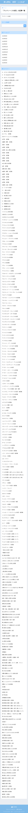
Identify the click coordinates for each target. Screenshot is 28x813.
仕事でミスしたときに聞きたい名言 (10, 579)
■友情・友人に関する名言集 (8, 150)
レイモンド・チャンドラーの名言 (10, 528)
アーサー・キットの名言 (8, 367)
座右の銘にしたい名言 (7, 668)
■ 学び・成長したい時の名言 (9, 107)
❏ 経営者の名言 (6, 209)
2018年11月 (5, 49)
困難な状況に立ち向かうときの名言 (10, 617)
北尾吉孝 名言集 (6, 606)
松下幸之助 (4, 695)
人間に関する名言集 (7, 571)
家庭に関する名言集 (7, 654)
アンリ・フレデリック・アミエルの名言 (11, 362)
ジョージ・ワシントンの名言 (9, 423)
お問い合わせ (19, 809)
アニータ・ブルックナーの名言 (9, 249)
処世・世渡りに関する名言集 (9, 598)
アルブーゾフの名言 (7, 295)
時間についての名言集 (7, 684)
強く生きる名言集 (6, 670)
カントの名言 (5, 410)
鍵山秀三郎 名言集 (7, 786)
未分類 (3, 687)
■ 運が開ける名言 (6, 128)
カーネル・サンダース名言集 (9, 413)
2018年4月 (4, 62)
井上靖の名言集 (5, 555)
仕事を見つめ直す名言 (7, 590)
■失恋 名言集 (5, 152)
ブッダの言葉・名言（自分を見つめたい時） (12, 477)
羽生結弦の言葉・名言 (7, 746)
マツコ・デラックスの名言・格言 (10, 501)
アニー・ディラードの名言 (8, 252)
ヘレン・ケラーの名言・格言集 (9, 485)
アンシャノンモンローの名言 (9, 329)
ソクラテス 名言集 (7, 437)
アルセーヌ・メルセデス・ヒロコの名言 (11, 273)
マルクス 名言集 (6, 504)
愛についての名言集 (7, 676)
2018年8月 (4, 57)
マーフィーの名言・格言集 (8, 509)
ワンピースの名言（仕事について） (10, 534)
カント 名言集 (5, 407)
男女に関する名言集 (7, 729)
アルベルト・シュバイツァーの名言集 (11, 297)
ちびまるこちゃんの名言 (8, 217)
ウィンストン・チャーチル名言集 (10, 394)
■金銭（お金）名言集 (7, 185)
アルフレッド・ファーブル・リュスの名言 (12, 292)
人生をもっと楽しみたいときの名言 (10, 560)
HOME (14, 807)
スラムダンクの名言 (7, 434)
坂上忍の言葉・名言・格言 (8, 619)
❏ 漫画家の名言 (6, 206)
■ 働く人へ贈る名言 (7, 91)
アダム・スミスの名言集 (8, 241)
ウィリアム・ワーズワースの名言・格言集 (12, 391)
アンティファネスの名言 (8, 338)
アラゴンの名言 (5, 260)
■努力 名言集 (5, 144)
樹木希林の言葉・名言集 (8, 700)
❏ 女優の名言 (5, 198)
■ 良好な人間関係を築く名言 (9, 120)
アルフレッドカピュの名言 (8, 284)
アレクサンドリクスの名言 (8, 321)
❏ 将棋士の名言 (6, 201)
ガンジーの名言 (5, 415)
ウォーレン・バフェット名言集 (9, 399)
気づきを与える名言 (7, 716)
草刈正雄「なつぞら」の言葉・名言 (10, 770)
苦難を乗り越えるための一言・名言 (10, 767)
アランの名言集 (5, 262)
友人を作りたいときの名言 (8, 611)
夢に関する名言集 (6, 627)
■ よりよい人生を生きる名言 (9, 72)
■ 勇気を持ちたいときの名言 (9, 96)
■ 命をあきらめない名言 (8, 99)
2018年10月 (5, 52)
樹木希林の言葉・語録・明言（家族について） (13, 711)
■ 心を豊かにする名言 (7, 109)
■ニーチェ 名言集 (6, 134)
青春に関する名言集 (7, 791)
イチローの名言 (5, 380)
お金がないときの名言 (7, 214)
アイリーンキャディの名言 (8, 228)
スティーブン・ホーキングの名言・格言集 (12, 426)
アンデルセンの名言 (7, 340)
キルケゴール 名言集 (7, 418)
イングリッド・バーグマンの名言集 (10, 386)
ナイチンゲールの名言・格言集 (9, 450)
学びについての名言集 (7, 644)
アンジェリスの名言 (7, 332)
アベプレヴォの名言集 (7, 257)
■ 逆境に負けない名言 (7, 123)
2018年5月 (4, 60)
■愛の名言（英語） (6, 168)
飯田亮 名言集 (5, 794)
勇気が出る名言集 (6, 603)
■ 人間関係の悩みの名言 (8, 85)
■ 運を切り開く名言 (7, 131)
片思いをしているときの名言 (9, 724)
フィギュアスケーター (7, 461)
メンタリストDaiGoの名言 (8, 515)
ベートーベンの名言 (7, 491)
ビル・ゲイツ (5, 458)
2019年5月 (4, 36)
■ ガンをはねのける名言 (8, 74)
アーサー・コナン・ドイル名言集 (10, 370)
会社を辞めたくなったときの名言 (10, 593)
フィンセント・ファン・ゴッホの (10, 464)
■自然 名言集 (5, 176)
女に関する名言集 (6, 641)
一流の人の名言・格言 (7, 550)
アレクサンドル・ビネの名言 (9, 324)
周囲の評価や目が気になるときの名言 (11, 614)
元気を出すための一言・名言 (9, 595)
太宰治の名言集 (5, 638)
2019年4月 (4, 38)
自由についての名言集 (7, 764)
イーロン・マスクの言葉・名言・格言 (11, 389)
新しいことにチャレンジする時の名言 (11, 681)
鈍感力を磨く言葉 (6, 783)
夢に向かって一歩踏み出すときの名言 (11, 625)
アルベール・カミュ (7, 303)
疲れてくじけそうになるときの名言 (10, 732)
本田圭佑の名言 (5, 689)
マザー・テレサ (5, 496)
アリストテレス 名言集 (8, 270)
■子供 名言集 (5, 155)
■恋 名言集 (5, 166)
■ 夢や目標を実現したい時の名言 (10, 101)
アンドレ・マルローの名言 (8, 354)
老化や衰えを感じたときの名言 (9, 748)
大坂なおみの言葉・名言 (8, 630)
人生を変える (5, 566)
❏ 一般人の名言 (6, 190)
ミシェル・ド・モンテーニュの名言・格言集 (12, 512)
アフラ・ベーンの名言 (7, 254)
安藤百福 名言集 (6, 649)
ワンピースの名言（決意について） (10, 536)
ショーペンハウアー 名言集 (9, 421)
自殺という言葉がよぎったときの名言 (11, 762)
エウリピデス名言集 (7, 402)
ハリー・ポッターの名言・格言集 (10, 453)
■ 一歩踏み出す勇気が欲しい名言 (10, 80)
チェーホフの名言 (6, 440)
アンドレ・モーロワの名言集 (9, 356)
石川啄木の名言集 (6, 735)
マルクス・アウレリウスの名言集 (10, 507)
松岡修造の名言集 (6, 697)
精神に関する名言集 (7, 738)
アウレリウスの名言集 (7, 236)
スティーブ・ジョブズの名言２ (9, 432)
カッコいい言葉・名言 (7, 405)
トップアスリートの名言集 (8, 445)
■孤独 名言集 (5, 158)
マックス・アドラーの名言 (8, 499)
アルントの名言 (5, 308)
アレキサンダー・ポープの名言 (9, 313)
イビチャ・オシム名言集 (8, 383)
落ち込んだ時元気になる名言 (9, 772)
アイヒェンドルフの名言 (8, 225)
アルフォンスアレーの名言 (8, 281)
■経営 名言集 (5, 174)
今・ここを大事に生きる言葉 (9, 574)
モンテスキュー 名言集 (8, 517)
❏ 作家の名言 (5, 193)
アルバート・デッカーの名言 (9, 279)
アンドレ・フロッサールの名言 (9, 351)
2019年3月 (4, 41)
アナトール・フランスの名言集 (9, 246)
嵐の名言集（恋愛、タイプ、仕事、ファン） (12, 662)
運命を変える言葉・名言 (8, 778)
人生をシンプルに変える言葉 (9, 563)
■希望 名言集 (5, 160)
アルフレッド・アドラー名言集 (9, 287)
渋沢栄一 (4, 721)
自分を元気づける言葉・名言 (9, 756)
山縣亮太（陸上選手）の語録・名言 (10, 657)
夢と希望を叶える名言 (7, 622)
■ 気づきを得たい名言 (7, 115)
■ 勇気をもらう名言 (7, 93)
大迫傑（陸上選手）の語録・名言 (10, 635)
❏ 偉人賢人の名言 (6, 195)
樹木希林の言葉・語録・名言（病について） (12, 708)
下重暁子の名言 (5, 552)
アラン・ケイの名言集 (7, 265)
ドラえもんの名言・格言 (8, 448)
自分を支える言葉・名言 (8, 759)
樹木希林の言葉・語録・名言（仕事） (11, 703)
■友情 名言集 (5, 147)
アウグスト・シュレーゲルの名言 (10, 233)
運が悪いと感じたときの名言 (9, 775)
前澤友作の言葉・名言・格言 (9, 601)
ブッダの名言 (5, 469)
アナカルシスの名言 (7, 244)
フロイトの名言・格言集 (8, 466)
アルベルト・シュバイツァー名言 (10, 300)
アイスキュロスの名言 (7, 222)
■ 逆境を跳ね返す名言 (7, 125)
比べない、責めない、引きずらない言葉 (11, 713)
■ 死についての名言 (7, 112)
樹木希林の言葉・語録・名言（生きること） (12, 705)
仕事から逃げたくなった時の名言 (10, 576)
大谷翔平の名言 (5, 633)
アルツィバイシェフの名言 (8, 276)
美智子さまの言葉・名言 (8, 743)
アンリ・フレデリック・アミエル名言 (11, 364)
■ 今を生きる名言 (6, 88)
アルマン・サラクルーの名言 (9, 305)
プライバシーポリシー (10, 809)
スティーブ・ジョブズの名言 (9, 429)
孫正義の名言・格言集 (7, 646)
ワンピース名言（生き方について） (10, 542)
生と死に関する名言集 (7, 727)
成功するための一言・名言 (8, 678)
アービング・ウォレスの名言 (9, 378)
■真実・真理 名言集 (7, 171)
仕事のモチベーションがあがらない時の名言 (12, 587)
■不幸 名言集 (5, 139)
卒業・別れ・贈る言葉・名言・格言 (10, 609)
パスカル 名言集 (6, 456)
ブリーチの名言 (5, 480)
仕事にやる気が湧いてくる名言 (9, 582)
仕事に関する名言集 (7, 585)
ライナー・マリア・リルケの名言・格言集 (12, 520)
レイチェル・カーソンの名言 (9, 525)
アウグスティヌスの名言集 (8, 230)
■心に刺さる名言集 (6, 163)
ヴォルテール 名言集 (7, 547)
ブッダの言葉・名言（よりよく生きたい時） (12, 472)
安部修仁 (4, 652)
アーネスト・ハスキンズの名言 (9, 375)
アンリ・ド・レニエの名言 (8, 359)
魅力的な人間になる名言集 (8, 797)
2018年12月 (5, 46)
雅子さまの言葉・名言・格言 (9, 789)
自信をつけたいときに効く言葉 (9, 754)
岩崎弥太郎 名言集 (7, 660)
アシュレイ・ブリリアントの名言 (10, 238)
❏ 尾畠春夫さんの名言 (8, 203)
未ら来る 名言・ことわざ (14, 2)
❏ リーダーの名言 (6, 187)
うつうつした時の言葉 (7, 211)
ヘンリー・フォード (7, 488)
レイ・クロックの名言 (7, 531)
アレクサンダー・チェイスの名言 (10, 316)
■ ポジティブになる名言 (8, 77)
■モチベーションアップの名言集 (9, 136)
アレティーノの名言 (7, 327)
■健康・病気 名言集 (7, 142)
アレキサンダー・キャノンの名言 (10, 311)
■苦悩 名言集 (5, 179)
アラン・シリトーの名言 (8, 268)
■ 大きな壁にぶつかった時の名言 (10, 104)
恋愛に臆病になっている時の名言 (10, 673)
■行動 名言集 (5, 182)
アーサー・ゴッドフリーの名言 (9, 372)
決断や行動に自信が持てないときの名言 (11, 719)
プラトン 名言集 (6, 483)
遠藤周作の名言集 (6, 780)
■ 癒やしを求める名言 (7, 117)
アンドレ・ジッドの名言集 (8, 348)
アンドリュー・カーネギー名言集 (10, 346)
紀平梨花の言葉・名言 (7, 740)
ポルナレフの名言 (6, 493)
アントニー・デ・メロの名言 (9, 343)
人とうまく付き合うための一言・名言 (11, 558)
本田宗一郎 (4, 692)
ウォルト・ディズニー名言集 (9, 397)
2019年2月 (4, 44)
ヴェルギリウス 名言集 (8, 544)
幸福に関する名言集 (7, 665)
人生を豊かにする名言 (7, 568)
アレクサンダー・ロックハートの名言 (11, 319)
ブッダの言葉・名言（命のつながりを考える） (13, 474)
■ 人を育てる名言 (6, 83)
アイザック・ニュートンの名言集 (10, 219)
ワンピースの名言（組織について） (10, 539)
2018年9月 (4, 54)
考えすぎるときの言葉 (7, 751)
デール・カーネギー (7, 442)
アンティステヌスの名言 (8, 335)
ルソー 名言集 (5, 523)
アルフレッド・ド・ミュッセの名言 (10, 289)
